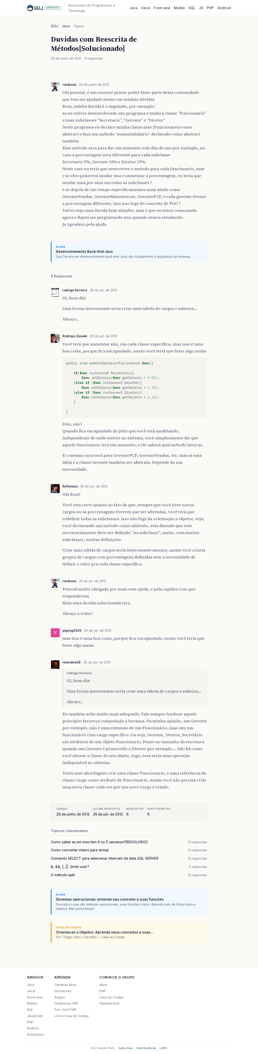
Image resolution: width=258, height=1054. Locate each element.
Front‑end (162, 8)
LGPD (163, 1048)
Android (224, 8)
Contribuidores (146, 1048)
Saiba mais (125, 1048)
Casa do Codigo (111, 997)
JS (201, 8)
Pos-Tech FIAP (65, 1009)
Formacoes (62, 991)
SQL (191, 8)
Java (133, 8)
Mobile (179, 8)
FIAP (102, 991)
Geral (145, 8)
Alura (103, 985)
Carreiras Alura (65, 985)
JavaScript (35, 1016)
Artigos (59, 997)
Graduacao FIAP (66, 1003)
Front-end (34, 997)
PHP (210, 8)
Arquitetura (35, 1034)
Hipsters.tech (109, 1003)
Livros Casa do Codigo (71, 1016)
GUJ (54, 26)
